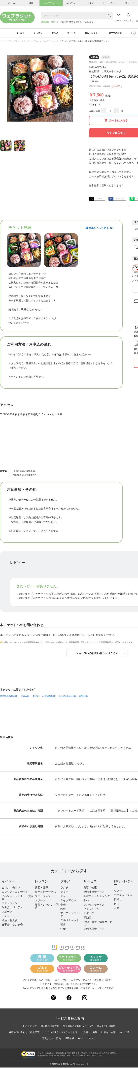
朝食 (63, 925)
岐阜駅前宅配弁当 (8, 696)
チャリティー (10, 916)
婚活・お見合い (11, 920)
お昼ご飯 (25, 696)
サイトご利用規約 (106, 1026)
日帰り (118, 900)
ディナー (65, 896)
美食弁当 (83, 696)
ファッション (10, 903)
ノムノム (91, 1039)
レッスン (41, 882)
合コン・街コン (11, 888)
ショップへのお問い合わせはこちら (100, 653)
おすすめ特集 (119, 33)
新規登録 (45, 22)
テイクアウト (68, 901)
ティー (64, 892)
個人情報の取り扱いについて (78, 1026)
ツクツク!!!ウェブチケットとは (61, 1032)
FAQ (80, 1039)
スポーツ (7, 912)
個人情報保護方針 (49, 1026)
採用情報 (69, 1039)
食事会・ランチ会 (12, 925)
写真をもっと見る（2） (100, 228)
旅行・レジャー (124, 883)
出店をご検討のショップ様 (115, 1032)
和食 (63, 909)
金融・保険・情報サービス (98, 924)
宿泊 (116, 904)
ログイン (55, 22)
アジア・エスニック (71, 915)
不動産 (87, 918)
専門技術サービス (45, 892)
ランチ (36, 696)
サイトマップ (30, 1026)
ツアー (118, 891)
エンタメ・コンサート (15, 892)
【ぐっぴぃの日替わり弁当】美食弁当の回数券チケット (84, 42)
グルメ (36, 42)
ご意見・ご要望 (89, 1032)
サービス (90, 882)
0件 (95, 82)
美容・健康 (41, 888)
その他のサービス (94, 929)
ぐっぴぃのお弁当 (67, 696)
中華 (63, 905)
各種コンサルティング (96, 896)
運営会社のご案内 (51, 1039)
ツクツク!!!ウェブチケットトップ (15, 42)
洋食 (63, 929)
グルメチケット (49, 42)
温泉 (116, 908)
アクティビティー (124, 895)
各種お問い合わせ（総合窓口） (25, 1032)
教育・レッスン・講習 (47, 906)
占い (86, 901)
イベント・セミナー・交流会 (18, 898)
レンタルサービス (94, 905)
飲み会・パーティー (14, 908)
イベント (8, 882)
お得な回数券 (48, 696)
